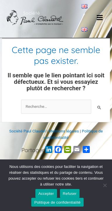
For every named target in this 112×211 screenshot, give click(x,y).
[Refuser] (105, 185)
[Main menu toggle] (99, 17)
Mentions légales (64, 131)
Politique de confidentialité (57, 202)
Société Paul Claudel (27, 131)
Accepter (46, 193)
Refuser (70, 193)
